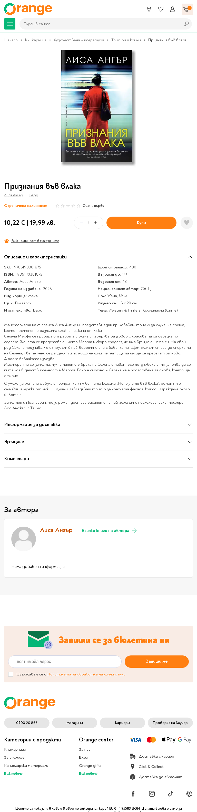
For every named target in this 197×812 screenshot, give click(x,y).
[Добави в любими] (187, 223)
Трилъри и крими (126, 40)
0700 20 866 (26, 722)
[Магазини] (149, 9)
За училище (14, 757)
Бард (33, 195)
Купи (141, 222)
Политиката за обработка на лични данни (86, 674)
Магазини (74, 722)
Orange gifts (90, 765)
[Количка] (187, 9)
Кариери (122, 722)
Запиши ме (157, 661)
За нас (84, 749)
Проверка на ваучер (170, 722)
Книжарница (35, 40)
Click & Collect (147, 766)
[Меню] (9, 24)
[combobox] (98, 24)
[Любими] (161, 9)
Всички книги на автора (109, 531)
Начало (11, 40)
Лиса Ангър (13, 195)
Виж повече (13, 773)
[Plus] (96, 223)
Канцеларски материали (26, 765)
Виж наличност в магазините (31, 241)
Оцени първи (93, 205)
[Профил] (172, 9)
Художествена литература (79, 40)
